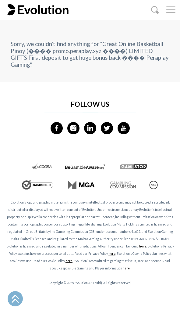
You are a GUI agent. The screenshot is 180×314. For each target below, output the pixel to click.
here (142, 246)
